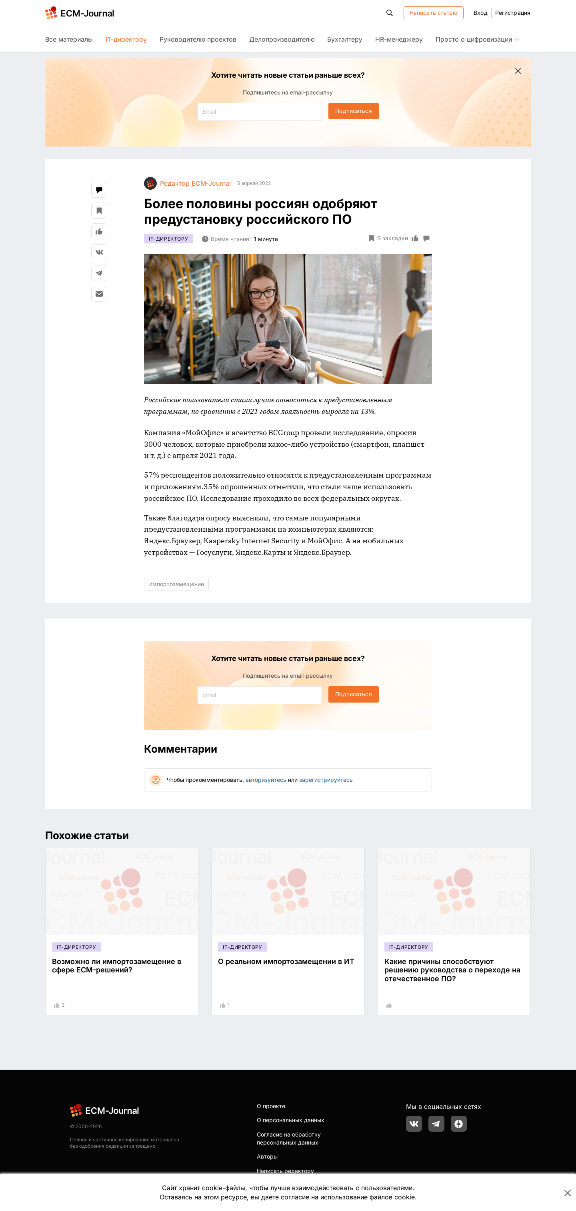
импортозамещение (176, 583)
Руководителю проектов (198, 39)
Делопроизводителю (281, 39)
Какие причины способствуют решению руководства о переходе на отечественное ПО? (452, 970)
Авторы (267, 1156)
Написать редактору (285, 1170)
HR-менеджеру (399, 39)
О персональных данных (290, 1120)
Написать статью (434, 12)
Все (69, 39)
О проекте (271, 1106)
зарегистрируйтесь (326, 779)
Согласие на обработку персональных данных (289, 1138)
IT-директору (126, 39)
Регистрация (512, 12)
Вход (480, 12)
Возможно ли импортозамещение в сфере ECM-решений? (116, 965)
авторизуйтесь (266, 779)
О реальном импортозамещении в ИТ (286, 961)
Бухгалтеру (344, 39)
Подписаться (353, 110)
